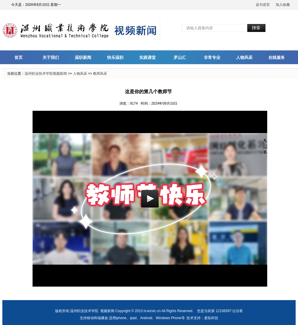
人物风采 (244, 57)
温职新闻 (83, 57)
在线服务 (276, 57)
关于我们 (51, 57)
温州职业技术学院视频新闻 (46, 74)
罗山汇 (180, 57)
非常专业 (212, 57)
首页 (18, 57)
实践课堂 (147, 57)
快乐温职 (115, 57)
